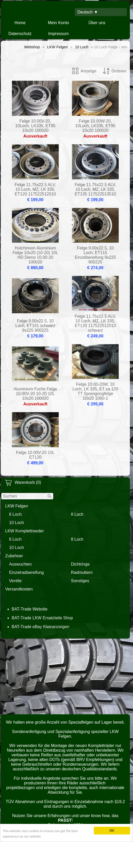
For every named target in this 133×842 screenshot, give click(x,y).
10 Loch (16, 522)
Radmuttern (82, 572)
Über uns (97, 23)
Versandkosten (19, 589)
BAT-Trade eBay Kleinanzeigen (40, 626)
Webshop (32, 47)
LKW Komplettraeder (24, 531)
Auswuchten (20, 564)
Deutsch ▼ (87, 12)
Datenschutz (20, 33)
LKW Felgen (16, 506)
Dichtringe (80, 564)
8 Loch (77, 514)
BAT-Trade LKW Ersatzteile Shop (42, 618)
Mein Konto (58, 23)
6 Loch (15, 514)
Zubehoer (14, 556)
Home (20, 23)
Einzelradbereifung (26, 572)
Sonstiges (80, 581)
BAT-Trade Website (30, 609)
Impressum (58, 33)
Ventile (15, 581)
